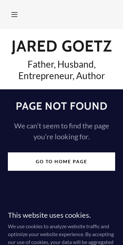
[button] (14, 14)
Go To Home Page (61, 161)
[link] (61, 46)
